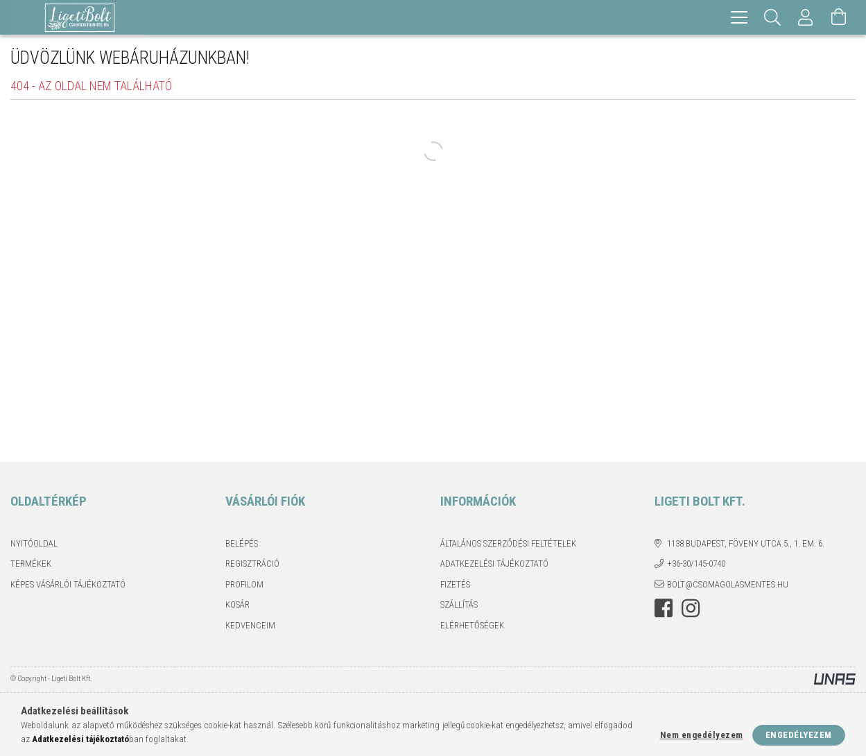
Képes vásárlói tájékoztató (67, 584)
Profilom (244, 584)
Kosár (237, 604)
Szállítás (459, 604)
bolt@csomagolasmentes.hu (727, 584)
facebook (664, 608)
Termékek (30, 563)
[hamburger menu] (739, 17)
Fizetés (455, 584)
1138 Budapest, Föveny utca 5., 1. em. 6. (745, 543)
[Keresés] (772, 17)
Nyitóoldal (34, 543)
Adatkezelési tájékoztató (494, 563)
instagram (691, 608)
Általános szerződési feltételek (508, 543)
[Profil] (805, 17)
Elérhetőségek (472, 625)
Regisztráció (252, 563)
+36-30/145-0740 (696, 563)
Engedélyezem (798, 735)
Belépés (241, 543)
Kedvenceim (250, 625)
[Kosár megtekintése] (839, 17)
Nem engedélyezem (701, 735)
